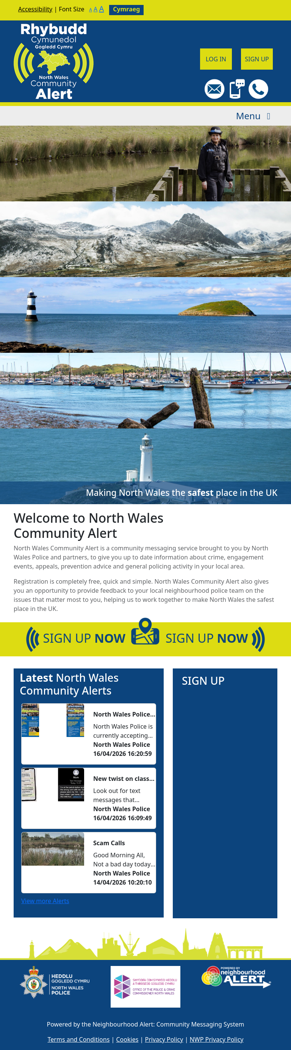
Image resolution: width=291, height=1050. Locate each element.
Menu (255, 115)
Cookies (127, 1039)
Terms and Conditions (79, 1039)
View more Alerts (45, 901)
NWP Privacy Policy (217, 1039)
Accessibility (35, 9)
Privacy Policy (164, 1039)
